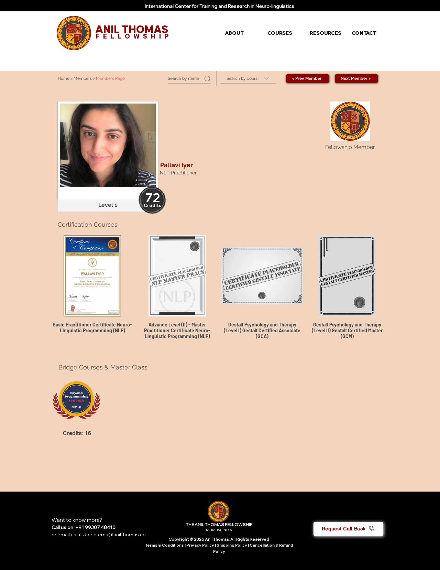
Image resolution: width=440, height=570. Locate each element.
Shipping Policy (232, 545)
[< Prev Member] (307, 78)
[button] (241, 33)
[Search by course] (248, 78)
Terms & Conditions (164, 545)
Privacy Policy (200, 545)
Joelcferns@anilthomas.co (114, 534)
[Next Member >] (356, 78)
